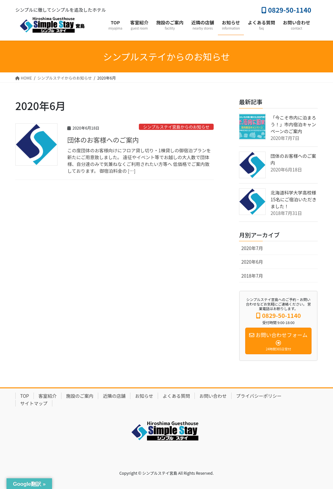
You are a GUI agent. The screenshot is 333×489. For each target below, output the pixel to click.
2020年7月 (252, 248)
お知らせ (144, 396)
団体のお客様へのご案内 (103, 139)
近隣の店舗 (114, 396)
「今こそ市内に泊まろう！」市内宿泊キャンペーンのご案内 (293, 124)
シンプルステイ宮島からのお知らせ (176, 127)
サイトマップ (33, 403)
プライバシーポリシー (259, 396)
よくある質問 (176, 396)
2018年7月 (252, 275)
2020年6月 (252, 261)
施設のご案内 (79, 396)
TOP (24, 396)
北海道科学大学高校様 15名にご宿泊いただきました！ (293, 199)
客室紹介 (47, 396)
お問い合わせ (213, 396)
